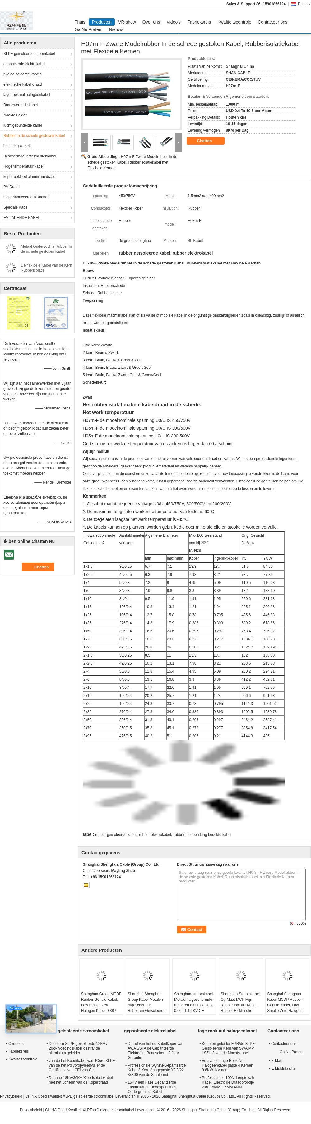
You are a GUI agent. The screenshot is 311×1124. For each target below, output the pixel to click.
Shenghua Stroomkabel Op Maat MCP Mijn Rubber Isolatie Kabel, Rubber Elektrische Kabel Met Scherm (240, 1005)
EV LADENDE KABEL (21, 217)
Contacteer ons (272, 22)
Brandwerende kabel (20, 105)
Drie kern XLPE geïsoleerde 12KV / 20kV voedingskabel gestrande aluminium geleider (78, 1048)
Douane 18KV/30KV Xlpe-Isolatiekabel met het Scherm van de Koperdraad (81, 1080)
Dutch (304, 4)
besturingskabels (17, 146)
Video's (174, 22)
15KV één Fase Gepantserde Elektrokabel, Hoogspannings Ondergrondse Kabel (152, 1087)
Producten (102, 22)
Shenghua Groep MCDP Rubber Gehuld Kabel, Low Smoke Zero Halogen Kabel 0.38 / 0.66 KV (101, 1005)
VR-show (127, 22)
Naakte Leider (15, 115)
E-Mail (276, 1061)
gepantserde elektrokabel (24, 64)
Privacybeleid (11, 1096)
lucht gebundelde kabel (22, 125)
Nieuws (116, 29)
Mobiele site (283, 1069)
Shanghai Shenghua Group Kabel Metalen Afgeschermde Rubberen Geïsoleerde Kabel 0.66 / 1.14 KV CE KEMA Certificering (146, 1008)
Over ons (151, 22)
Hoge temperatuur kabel (23, 166)
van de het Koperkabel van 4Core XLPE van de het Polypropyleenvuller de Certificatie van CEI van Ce (82, 1065)
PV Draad (11, 187)
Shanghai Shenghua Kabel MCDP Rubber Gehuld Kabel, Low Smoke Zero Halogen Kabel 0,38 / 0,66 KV (284, 1005)
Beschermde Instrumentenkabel (29, 156)
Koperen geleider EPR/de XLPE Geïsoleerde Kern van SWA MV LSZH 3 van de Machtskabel (228, 1048)
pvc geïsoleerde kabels (22, 74)
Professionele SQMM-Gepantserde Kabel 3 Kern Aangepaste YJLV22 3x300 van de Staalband (157, 1070)
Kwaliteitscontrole (234, 22)
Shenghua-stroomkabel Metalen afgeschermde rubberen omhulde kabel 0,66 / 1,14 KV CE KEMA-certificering (194, 1005)
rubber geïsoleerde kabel (116, 835)
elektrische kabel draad (22, 84)
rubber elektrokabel (155, 835)
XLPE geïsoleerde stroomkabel (29, 54)
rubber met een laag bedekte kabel (202, 835)
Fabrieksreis (199, 22)
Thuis (80, 22)
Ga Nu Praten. (89, 29)
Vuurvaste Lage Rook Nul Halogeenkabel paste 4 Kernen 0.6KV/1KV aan (227, 1065)
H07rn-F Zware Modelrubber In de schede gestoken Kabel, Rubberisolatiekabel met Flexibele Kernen (132, 162)
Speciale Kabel (15, 207)
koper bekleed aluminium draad (29, 176)
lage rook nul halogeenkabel (26, 95)
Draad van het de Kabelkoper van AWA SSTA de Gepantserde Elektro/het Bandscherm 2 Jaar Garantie (155, 1050)
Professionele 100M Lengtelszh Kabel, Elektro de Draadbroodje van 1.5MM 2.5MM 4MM (228, 1082)
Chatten (208, 141)
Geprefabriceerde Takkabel (25, 197)
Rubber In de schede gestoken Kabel (34, 135)
